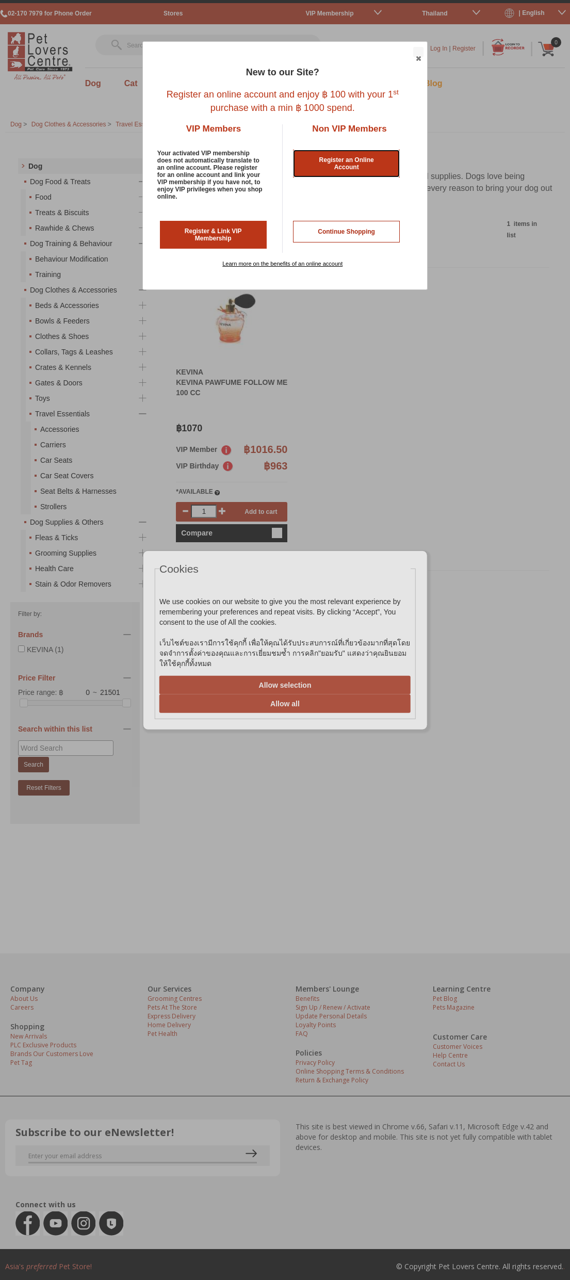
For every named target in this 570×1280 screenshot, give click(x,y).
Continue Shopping (346, 231)
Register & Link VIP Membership (213, 235)
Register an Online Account (346, 163)
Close (417, 52)
